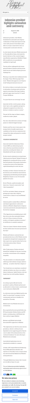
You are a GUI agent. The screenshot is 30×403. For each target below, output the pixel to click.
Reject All (15, 399)
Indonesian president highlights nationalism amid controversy (15, 23)
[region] (15, 389)
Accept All (15, 391)
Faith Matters (8, 370)
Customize (15, 395)
